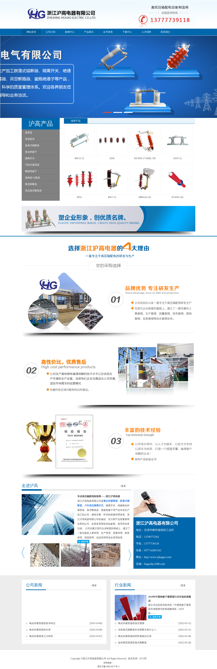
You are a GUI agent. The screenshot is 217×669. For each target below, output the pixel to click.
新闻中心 (69, 32)
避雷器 (28, 132)
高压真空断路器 (33, 190)
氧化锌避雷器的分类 (40, 629)
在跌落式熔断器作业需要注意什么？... (138, 629)
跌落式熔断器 (32, 145)
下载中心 (127, 32)
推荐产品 (76, 121)
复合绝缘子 (31, 152)
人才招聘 (146, 32)
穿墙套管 (30, 139)
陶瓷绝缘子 (31, 171)
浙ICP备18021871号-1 (108, 666)
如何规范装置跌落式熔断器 (132, 642)
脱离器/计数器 (32, 177)
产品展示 (89, 32)
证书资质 (108, 32)
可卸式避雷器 (32, 165)
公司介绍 (50, 32)
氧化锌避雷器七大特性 (41, 636)
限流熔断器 (31, 184)
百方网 (142, 658)
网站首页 (31, 32)
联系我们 (165, 32)
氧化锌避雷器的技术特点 (42, 623)
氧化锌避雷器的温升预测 (131, 623)
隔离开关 (30, 158)
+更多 (123, 486)
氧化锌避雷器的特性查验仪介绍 (134, 636)
